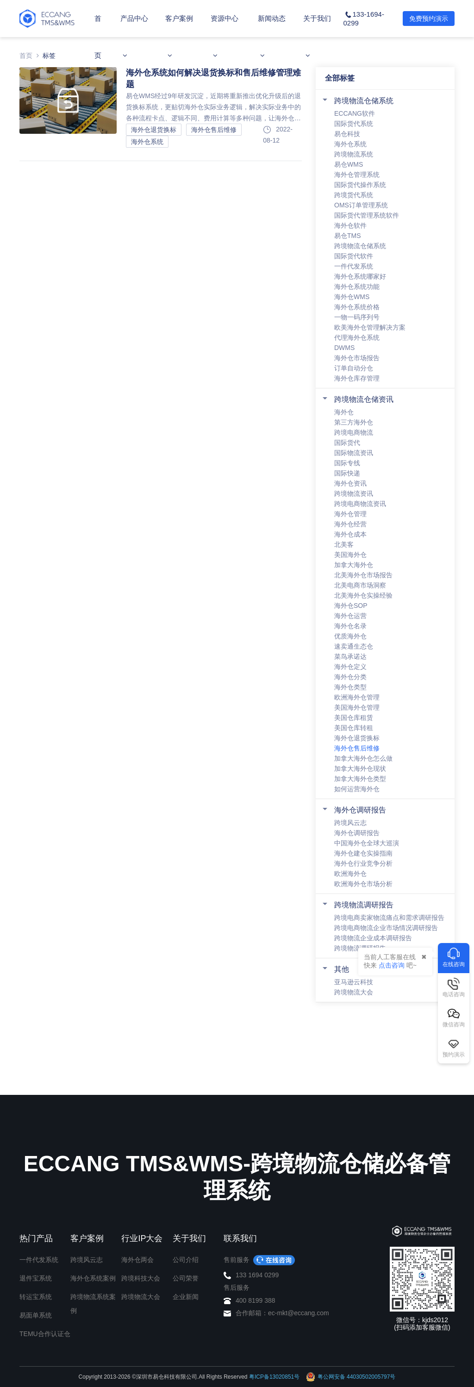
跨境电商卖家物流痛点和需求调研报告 (389, 917)
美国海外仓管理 (357, 707)
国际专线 (347, 463)
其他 (341, 969)
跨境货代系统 (353, 195)
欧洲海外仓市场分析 (363, 883)
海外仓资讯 (350, 483)
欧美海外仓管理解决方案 (369, 327)
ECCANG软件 (354, 113)
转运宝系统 (35, 1296)
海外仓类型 (350, 687)
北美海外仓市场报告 (363, 575)
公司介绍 (186, 1259)
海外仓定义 (350, 666)
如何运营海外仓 (357, 789)
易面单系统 (35, 1315)
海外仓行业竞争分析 (363, 863)
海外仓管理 (350, 514)
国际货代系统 (353, 123)
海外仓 (344, 412)
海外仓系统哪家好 (360, 276)
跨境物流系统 (353, 154)
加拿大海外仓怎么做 (363, 758)
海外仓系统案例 (93, 1278)
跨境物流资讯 (353, 493)
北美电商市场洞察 (360, 585)
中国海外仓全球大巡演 (366, 843)
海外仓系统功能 (357, 286)
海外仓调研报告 (360, 810)
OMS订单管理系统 (361, 205)
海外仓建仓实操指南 (363, 853)
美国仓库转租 (353, 727)
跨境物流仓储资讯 (363, 399)
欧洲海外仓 (350, 873)
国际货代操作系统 (360, 184)
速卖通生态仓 (353, 646)
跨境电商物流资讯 (360, 503)
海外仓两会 (137, 1259)
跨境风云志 (350, 822)
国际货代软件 (353, 256)
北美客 (344, 544)
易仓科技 (347, 133)
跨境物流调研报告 (363, 905)
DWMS (344, 347)
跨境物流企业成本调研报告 (373, 938)
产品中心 (134, 36)
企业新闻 (186, 1296)
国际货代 (347, 442)
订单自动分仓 (353, 368)
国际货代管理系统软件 (366, 215)
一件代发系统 (353, 266)
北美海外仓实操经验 (363, 595)
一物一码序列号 (357, 317)
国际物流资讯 (353, 452)
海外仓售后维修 (357, 748)
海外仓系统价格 (357, 307)
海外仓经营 (350, 524)
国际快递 (347, 473)
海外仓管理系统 (357, 174)
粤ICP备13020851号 (274, 1377)
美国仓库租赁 (353, 717)
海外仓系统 (350, 144)
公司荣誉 (186, 1278)
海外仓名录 (350, 626)
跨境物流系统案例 (93, 1303)
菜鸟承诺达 (350, 656)
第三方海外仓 (353, 422)
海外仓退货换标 (357, 738)
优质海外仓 (350, 636)
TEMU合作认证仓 (44, 1333)
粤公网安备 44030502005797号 (351, 1376)
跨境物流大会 (353, 992)
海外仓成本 (350, 534)
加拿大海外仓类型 (360, 778)
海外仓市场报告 (357, 358)
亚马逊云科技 (353, 982)
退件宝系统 (35, 1278)
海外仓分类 (350, 677)
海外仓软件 (350, 225)
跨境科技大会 (140, 1278)
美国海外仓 (350, 554)
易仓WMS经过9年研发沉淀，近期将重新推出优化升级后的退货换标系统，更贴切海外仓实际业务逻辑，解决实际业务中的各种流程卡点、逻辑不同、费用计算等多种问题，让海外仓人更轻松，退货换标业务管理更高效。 (213, 108)
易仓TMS (347, 235)
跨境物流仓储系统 (363, 101)
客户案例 (179, 36)
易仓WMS (348, 164)
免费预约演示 (428, 18)
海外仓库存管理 (357, 378)
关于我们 (317, 36)
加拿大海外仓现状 (360, 768)
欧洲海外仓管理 (357, 697)
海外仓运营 (350, 615)
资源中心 (224, 36)
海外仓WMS (351, 296)
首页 (97, 36)
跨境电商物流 (353, 432)
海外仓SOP (351, 605)
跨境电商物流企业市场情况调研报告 (386, 927)
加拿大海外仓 (353, 565)
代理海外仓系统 (357, 337)
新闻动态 (272, 36)
